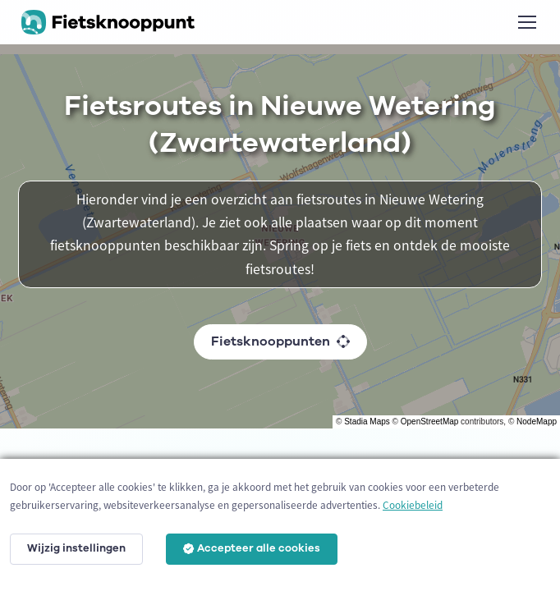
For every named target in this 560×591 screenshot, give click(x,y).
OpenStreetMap (430, 421)
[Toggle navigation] (526, 22)
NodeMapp (536, 421)
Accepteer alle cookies (251, 548)
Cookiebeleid (413, 505)
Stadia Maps (367, 421)
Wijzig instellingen (76, 548)
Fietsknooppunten (280, 341)
